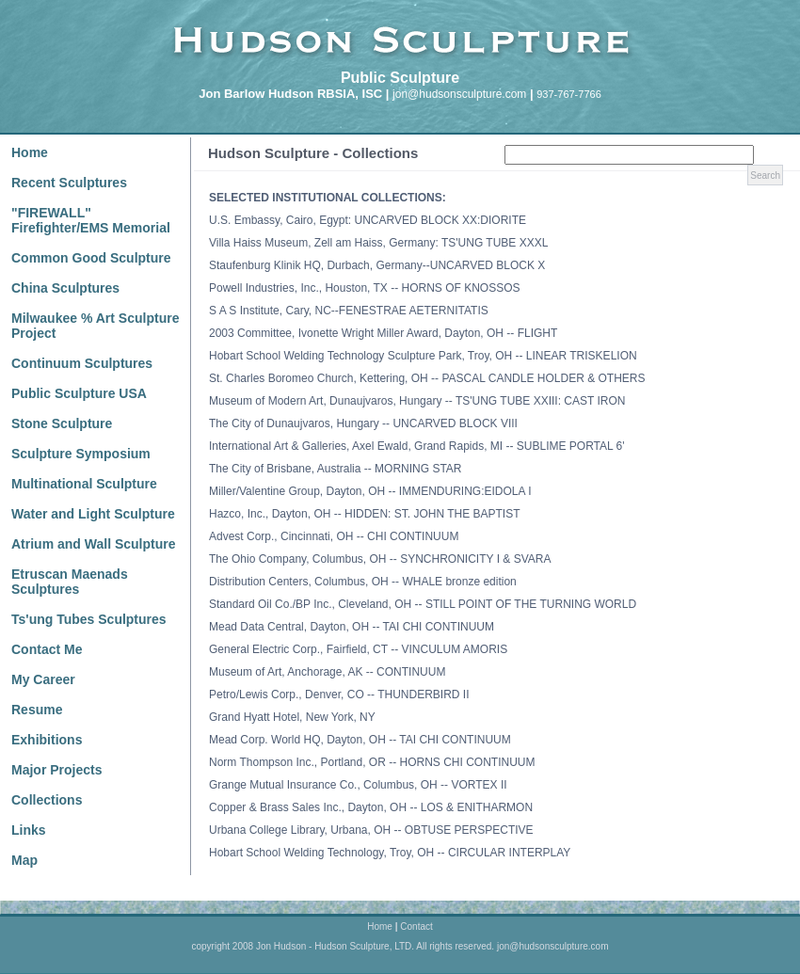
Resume (36, 709)
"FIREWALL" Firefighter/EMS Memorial (90, 220)
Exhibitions (46, 739)
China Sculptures (65, 287)
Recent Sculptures (69, 182)
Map (24, 860)
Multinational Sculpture (84, 483)
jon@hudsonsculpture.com (459, 94)
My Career (43, 679)
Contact (416, 926)
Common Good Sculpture (91, 257)
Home (29, 152)
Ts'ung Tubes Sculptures (89, 619)
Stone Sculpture (61, 423)
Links (28, 830)
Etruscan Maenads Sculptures (69, 582)
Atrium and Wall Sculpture (93, 543)
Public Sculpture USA (79, 393)
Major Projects (56, 769)
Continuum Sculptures (81, 363)
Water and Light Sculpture (93, 513)
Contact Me (46, 649)
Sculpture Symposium (81, 453)
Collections (46, 799)
